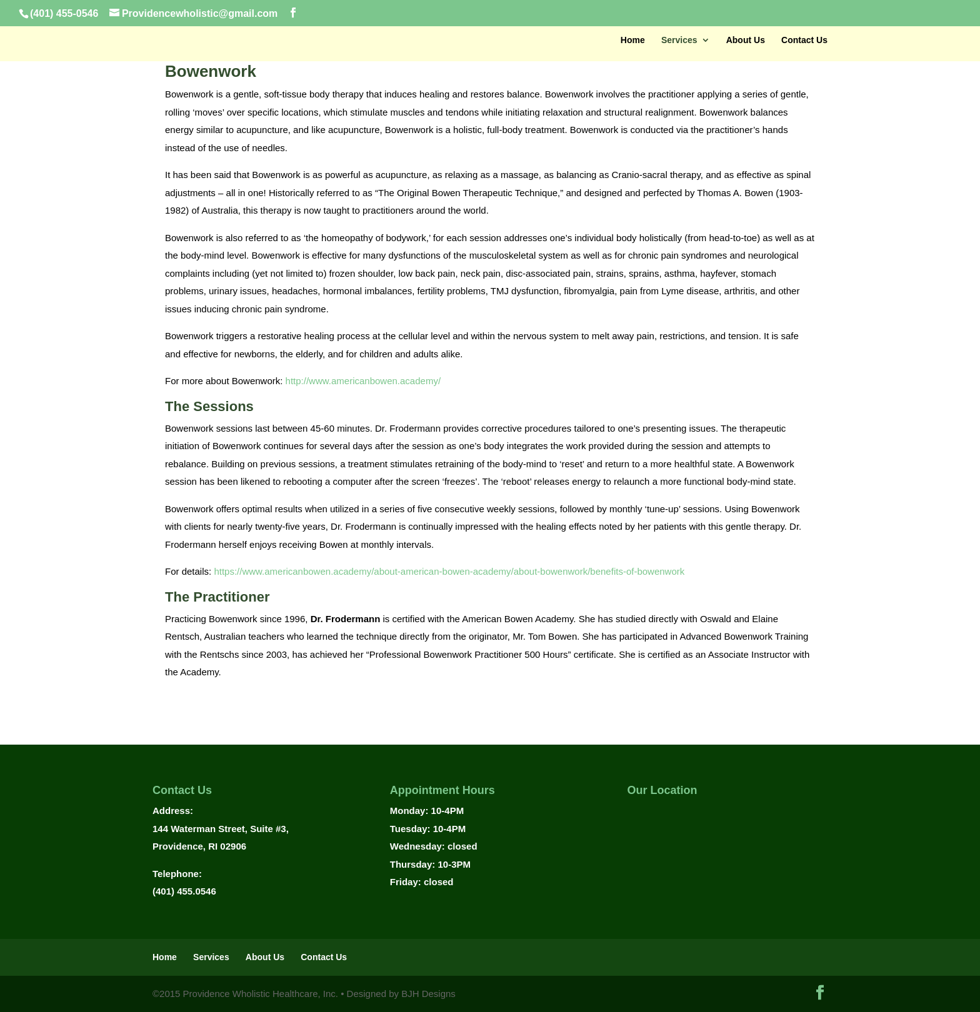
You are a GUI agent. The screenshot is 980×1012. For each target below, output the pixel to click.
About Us (745, 40)
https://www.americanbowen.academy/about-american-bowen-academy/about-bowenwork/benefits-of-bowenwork (449, 571)
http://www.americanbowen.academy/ (363, 380)
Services (679, 40)
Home (633, 40)
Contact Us (804, 40)
